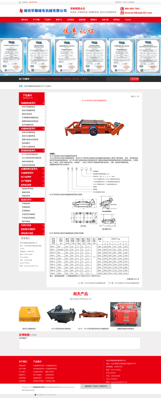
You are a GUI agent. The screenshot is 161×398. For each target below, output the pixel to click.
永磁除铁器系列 (28, 128)
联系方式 (103, 386)
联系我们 (132, 2)
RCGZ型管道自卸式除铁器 (31, 158)
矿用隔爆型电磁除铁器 (30, 117)
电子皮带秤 (26, 177)
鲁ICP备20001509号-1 (28, 390)
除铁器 (42, 387)
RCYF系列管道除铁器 (30, 154)
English (128, 20)
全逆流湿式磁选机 (28, 214)
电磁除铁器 (36, 387)
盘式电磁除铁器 (27, 125)
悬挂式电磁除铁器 (28, 110)
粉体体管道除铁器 (28, 165)
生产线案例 (26, 181)
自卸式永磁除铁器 (28, 132)
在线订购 (105, 20)
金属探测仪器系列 (29, 169)
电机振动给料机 (27, 189)
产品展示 (47, 20)
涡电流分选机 (27, 233)
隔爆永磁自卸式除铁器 (30, 139)
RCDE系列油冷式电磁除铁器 (95, 283)
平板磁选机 (26, 203)
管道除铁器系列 (28, 150)
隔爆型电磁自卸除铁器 (30, 121)
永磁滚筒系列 (27, 173)
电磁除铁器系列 (28, 103)
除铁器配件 (26, 143)
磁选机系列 (26, 200)
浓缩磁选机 (26, 210)
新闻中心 (59, 20)
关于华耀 (36, 20)
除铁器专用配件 (28, 229)
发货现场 (70, 20)
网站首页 (24, 20)
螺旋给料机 (26, 192)
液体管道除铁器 (27, 161)
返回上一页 (135, 96)
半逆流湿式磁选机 (28, 218)
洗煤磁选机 (26, 207)
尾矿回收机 (26, 221)
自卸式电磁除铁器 (28, 107)
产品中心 (125, 2)
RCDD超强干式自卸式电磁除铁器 (127, 283)
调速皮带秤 (26, 196)
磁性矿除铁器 (27, 114)
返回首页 (118, 2)
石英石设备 (26, 225)
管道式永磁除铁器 (28, 147)
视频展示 (93, 20)
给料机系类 (26, 185)
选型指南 (82, 20)
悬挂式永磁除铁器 (28, 136)
